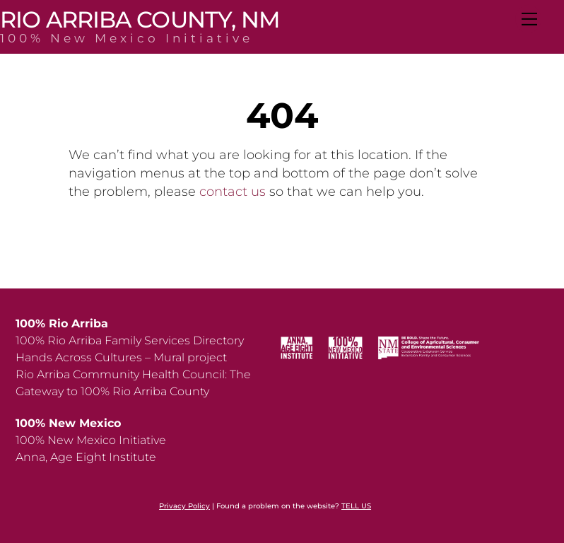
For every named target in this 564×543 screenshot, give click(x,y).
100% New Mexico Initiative (91, 440)
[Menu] (528, 19)
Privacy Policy (184, 505)
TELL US (356, 505)
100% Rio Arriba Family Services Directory (130, 340)
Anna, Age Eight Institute (86, 457)
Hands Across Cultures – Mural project (121, 357)
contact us (232, 191)
